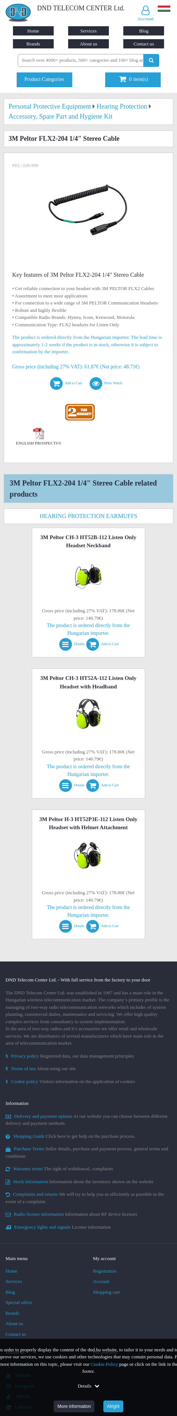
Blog (143, 31)
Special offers (19, 1302)
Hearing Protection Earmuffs (88, 516)
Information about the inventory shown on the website (80, 1181)
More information (74, 1406)
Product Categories (44, 79)
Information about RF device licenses (71, 1214)
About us (88, 44)
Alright (113, 1406)
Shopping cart (106, 1292)
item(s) (133, 79)
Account (101, 1281)
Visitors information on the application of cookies (70, 1081)
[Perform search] (151, 60)
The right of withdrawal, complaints (59, 1168)
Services (88, 31)
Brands (33, 44)
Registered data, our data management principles (70, 1056)
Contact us (144, 44)
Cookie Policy (104, 1364)
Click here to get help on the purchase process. (71, 1136)
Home (33, 31)
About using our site (41, 1068)
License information (58, 1227)
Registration (105, 1271)
